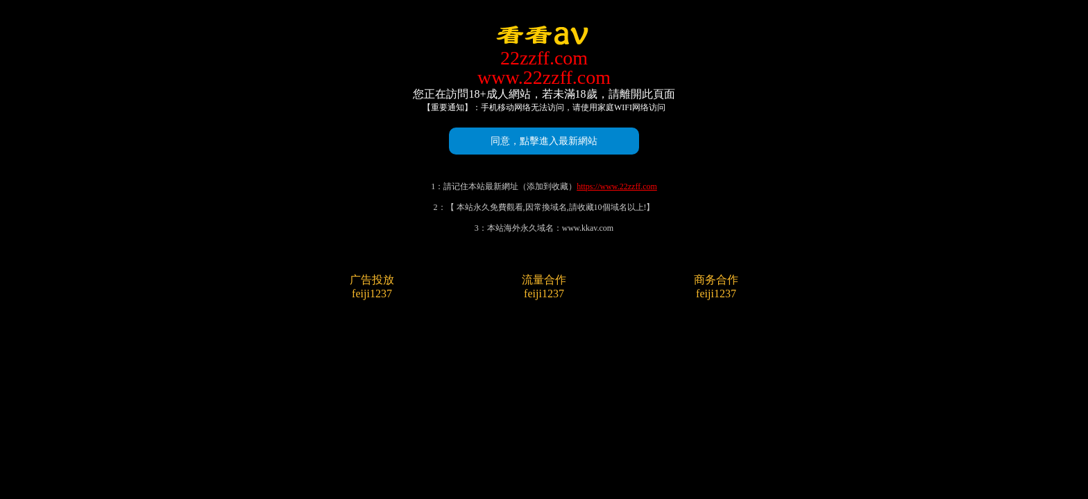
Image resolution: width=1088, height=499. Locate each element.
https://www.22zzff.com (617, 186)
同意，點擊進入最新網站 (544, 141)
